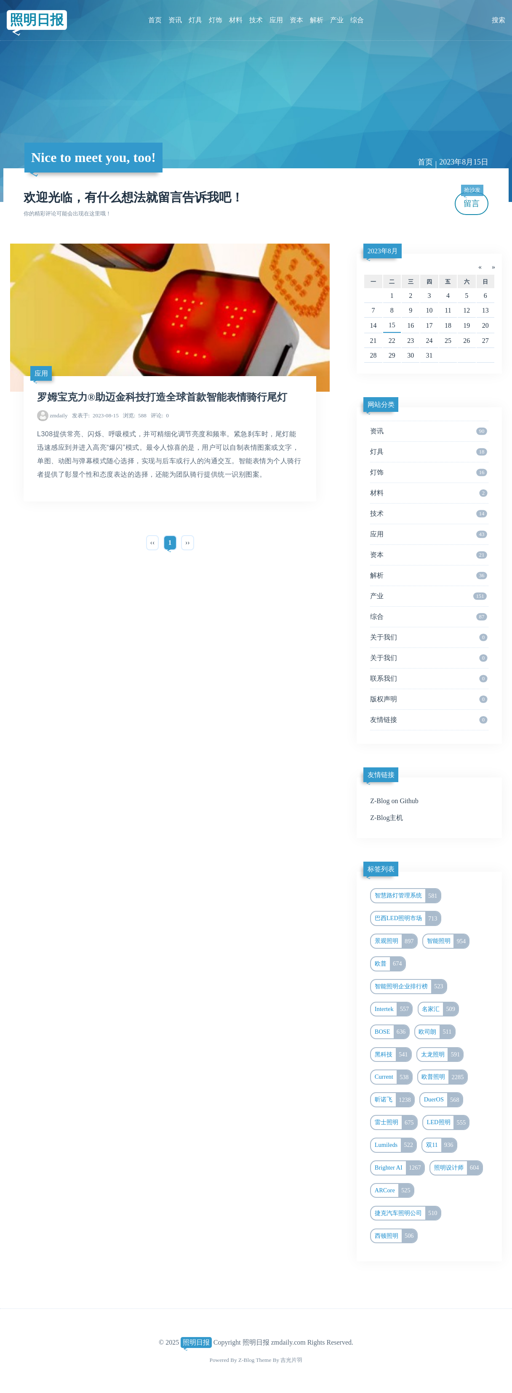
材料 (236, 20)
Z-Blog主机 (386, 817)
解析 (316, 20)
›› (187, 542)
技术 (256, 20)
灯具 (195, 20)
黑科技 (393, 1054)
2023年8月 (383, 251)
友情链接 (428, 720)
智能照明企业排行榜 (410, 986)
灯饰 (215, 20)
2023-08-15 (95, 415)
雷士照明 (396, 1122)
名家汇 (440, 1009)
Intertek (393, 1009)
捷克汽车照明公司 (407, 1213)
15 (392, 325)
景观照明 (396, 941)
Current (393, 1077)
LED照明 (448, 1122)
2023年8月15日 (463, 162)
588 (135, 415)
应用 (276, 20)
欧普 (390, 964)
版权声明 (428, 699)
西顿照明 (396, 1236)
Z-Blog (246, 1360)
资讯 (175, 20)
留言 (472, 200)
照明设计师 (458, 1168)
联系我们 (428, 678)
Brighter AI (399, 1168)
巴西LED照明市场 (407, 918)
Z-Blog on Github (394, 800)
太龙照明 (442, 1054)
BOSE (392, 1032)
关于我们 (428, 637)
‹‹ (152, 542)
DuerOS (443, 1099)
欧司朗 (436, 1032)
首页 (155, 20)
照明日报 (37, 19)
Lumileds (395, 1145)
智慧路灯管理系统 (407, 895)
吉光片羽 (291, 1360)
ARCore (394, 1190)
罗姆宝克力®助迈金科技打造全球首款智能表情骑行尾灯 (162, 397)
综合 (357, 20)
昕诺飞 (394, 1099)
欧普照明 (444, 1077)
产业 (337, 20)
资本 (296, 20)
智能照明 (448, 941)
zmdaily (59, 415)
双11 (441, 1145)
